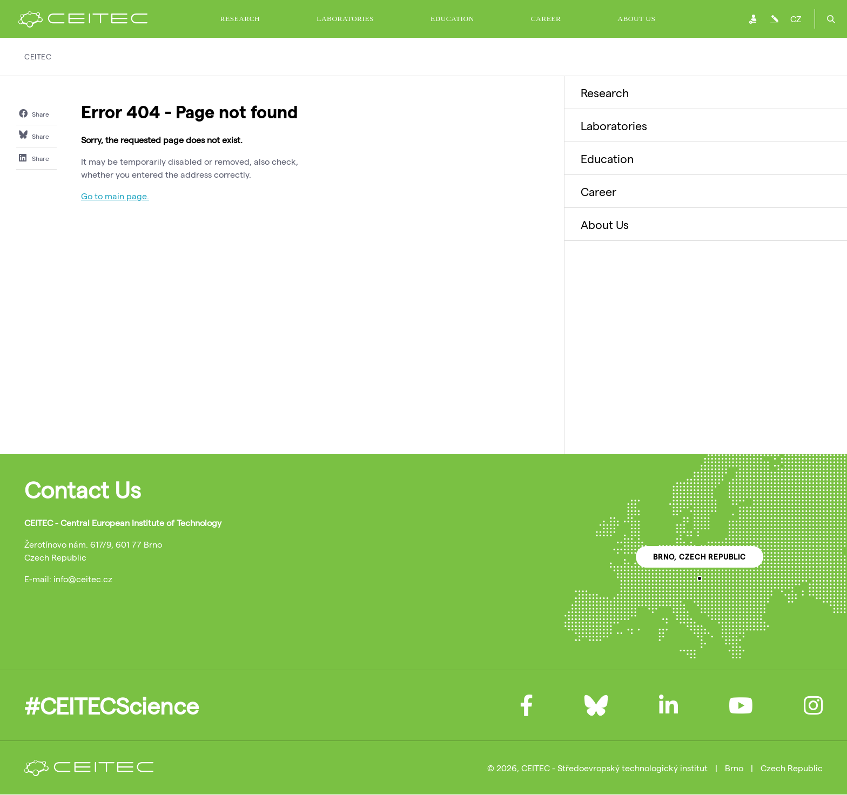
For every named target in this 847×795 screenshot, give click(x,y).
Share (34, 113)
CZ (795, 19)
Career (546, 19)
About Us (636, 19)
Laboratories (345, 19)
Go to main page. (115, 196)
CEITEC (37, 56)
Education (452, 19)
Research (240, 19)
